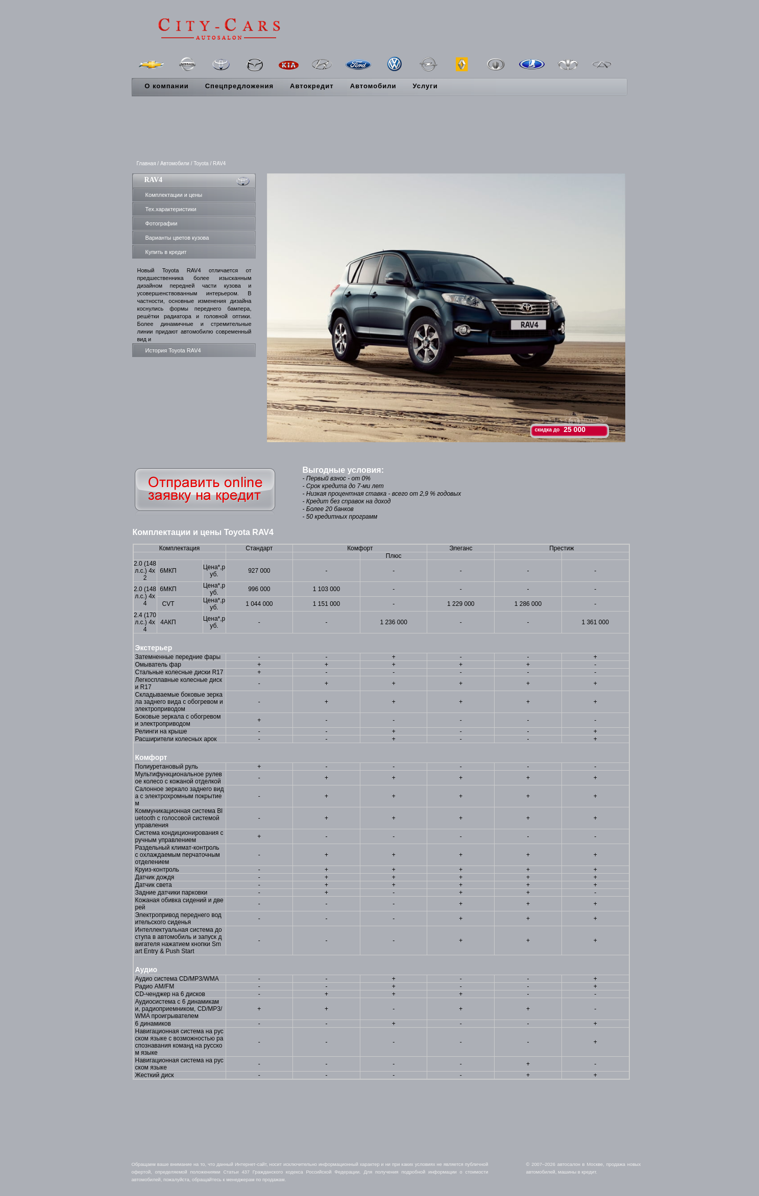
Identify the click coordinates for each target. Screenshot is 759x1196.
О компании (166, 86)
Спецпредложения (239, 86)
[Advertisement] (380, 129)
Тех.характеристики (171, 209)
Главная (146, 163)
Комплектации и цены (174, 195)
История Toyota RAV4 (173, 350)
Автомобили (373, 86)
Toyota (200, 163)
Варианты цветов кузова (177, 238)
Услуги (424, 86)
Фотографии (161, 223)
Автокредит (312, 86)
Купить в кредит (166, 252)
